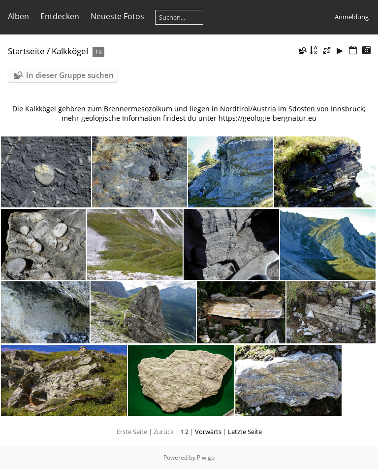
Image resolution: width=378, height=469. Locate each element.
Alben (18, 16)
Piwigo (206, 457)
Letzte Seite (245, 431)
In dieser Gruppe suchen (70, 75)
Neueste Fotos (117, 16)
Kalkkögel (70, 51)
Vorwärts (208, 431)
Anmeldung (352, 16)
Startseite (26, 51)
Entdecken (59, 16)
